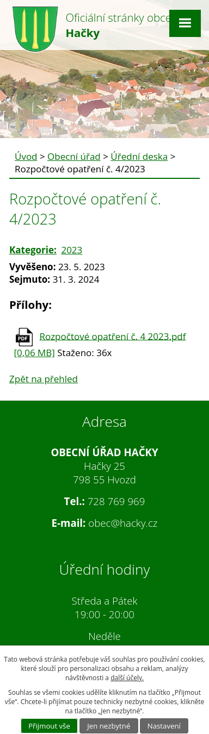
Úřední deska (139, 156)
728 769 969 (116, 501)
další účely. (127, 677)
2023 (71, 250)
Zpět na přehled (43, 378)
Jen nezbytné (108, 726)
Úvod (26, 156)
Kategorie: (33, 250)
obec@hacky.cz (122, 523)
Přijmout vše (49, 726)
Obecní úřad (74, 156)
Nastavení (164, 726)
